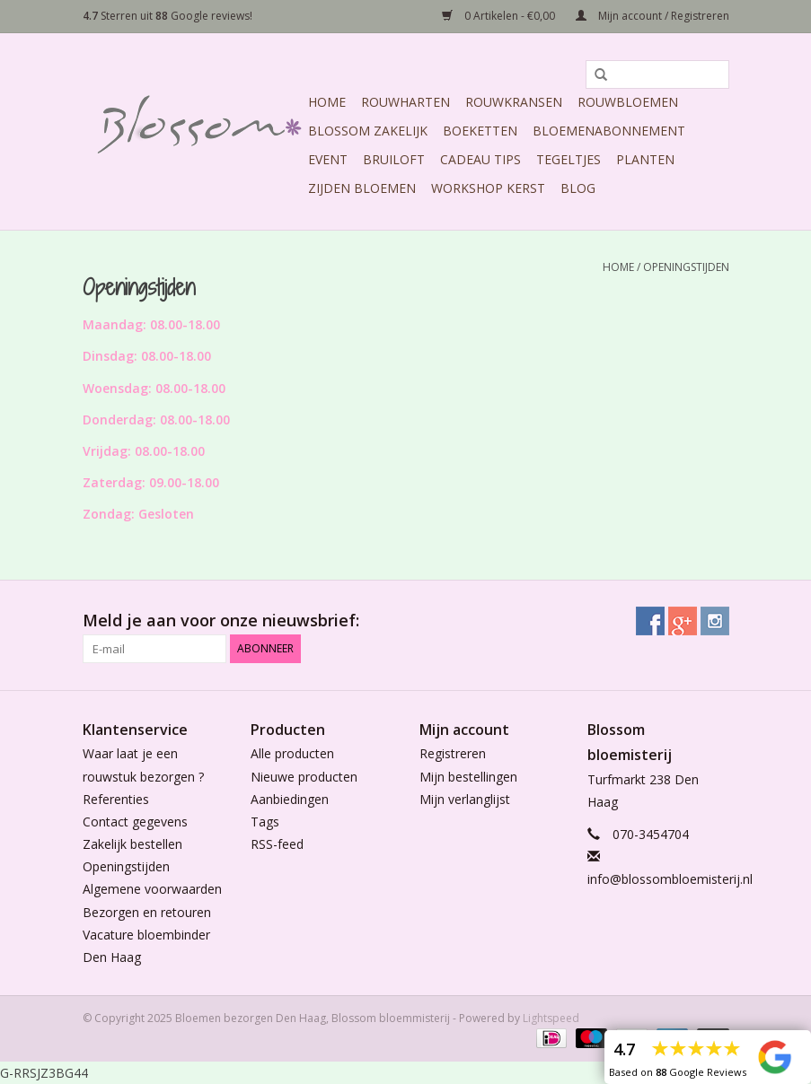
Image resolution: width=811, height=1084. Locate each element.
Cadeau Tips (480, 159)
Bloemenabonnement (609, 130)
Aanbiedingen (290, 799)
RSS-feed (277, 843)
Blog (577, 188)
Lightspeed (551, 1018)
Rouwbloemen (627, 101)
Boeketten (480, 130)
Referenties (116, 799)
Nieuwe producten (304, 776)
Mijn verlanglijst (464, 799)
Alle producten (292, 753)
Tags (265, 821)
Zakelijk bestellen (132, 843)
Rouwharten (405, 101)
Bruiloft (394, 159)
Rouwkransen (513, 101)
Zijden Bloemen (362, 188)
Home (327, 101)
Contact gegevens (135, 821)
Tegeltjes (568, 159)
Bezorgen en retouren (147, 912)
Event (328, 159)
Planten (645, 159)
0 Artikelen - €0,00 (500, 15)
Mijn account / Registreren (652, 15)
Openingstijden (686, 267)
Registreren (452, 753)
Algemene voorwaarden (152, 888)
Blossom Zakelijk (368, 130)
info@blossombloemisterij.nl (670, 878)
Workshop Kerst (488, 188)
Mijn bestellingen (468, 776)
